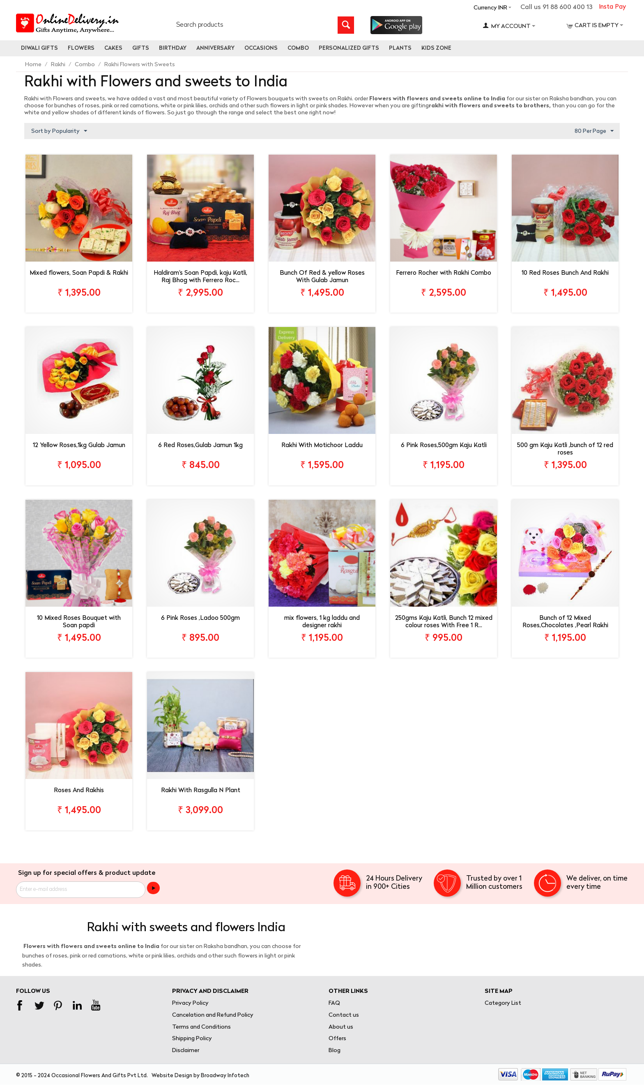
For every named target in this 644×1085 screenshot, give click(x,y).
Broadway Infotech (225, 1075)
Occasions (261, 48)
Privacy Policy (190, 1003)
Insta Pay (612, 7)
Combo (298, 48)
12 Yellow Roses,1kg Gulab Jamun (79, 446)
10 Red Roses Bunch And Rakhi (565, 273)
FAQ (334, 1003)
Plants (400, 48)
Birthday (172, 48)
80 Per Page (594, 131)
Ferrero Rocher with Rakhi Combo (443, 273)
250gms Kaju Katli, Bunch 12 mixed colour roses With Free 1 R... (443, 622)
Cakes (113, 48)
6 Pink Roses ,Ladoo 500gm (200, 618)
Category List (503, 1003)
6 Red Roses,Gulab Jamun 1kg (200, 446)
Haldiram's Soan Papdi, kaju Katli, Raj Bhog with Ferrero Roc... (200, 277)
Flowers (81, 48)
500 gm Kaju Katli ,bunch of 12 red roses (565, 450)
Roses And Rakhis (79, 791)
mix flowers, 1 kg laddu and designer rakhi (322, 622)
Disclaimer (185, 1051)
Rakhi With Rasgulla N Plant (200, 791)
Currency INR (490, 8)
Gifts (140, 48)
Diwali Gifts (39, 48)
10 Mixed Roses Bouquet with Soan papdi (79, 622)
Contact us (344, 1015)
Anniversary (215, 48)
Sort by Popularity (59, 131)
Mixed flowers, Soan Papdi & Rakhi (79, 273)
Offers (337, 1039)
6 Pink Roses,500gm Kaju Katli (444, 446)
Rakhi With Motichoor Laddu (322, 446)
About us (341, 1027)
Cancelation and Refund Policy (212, 1015)
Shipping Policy (192, 1039)
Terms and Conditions (201, 1027)
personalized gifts (349, 48)
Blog (334, 1051)
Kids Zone (436, 48)
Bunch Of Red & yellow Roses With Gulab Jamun (322, 277)
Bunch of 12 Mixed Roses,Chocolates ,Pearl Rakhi (565, 622)
